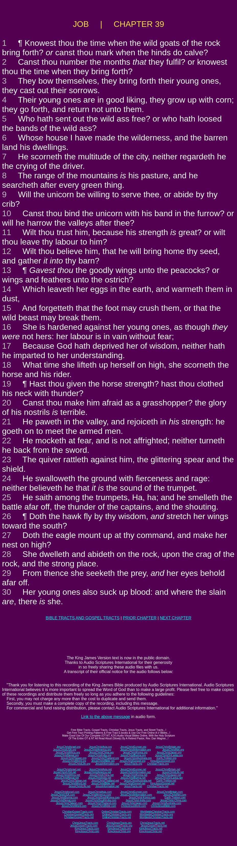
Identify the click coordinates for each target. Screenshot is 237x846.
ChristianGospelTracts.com (77, 811)
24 (6, 478)
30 (6, 592)
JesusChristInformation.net (135, 772)
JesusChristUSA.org (64, 749)
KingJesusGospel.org (162, 761)
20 (6, 402)
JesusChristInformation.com (136, 794)
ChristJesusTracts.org (119, 822)
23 (6, 459)
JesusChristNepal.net (66, 777)
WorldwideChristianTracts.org (156, 814)
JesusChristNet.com (174, 794)
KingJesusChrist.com (87, 831)
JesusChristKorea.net (135, 775)
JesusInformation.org (107, 763)
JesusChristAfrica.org (68, 752)
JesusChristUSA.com (63, 794)
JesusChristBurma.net (132, 777)
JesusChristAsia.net (100, 769)
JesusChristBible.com (104, 806)
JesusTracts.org (133, 763)
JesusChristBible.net (103, 783)
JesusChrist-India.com (138, 800)
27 (6, 535)
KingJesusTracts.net (150, 828)
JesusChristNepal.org (66, 755)
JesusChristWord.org (74, 761)
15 (6, 308)
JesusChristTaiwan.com (69, 803)
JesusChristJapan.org (169, 752)
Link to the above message (105, 717)
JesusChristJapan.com (134, 803)
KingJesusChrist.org (119, 831)
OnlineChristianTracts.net (116, 817)
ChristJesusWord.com (133, 806)
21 (6, 421)
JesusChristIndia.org (99, 755)
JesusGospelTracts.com (84, 825)
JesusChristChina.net (101, 775)
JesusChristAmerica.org (97, 749)
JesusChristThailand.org (105, 758)
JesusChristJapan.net (168, 775)
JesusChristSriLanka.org (169, 755)
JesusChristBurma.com (64, 797)
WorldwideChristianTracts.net (156, 817)
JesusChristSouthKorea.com (103, 797)
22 (6, 440)
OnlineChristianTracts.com (116, 811)
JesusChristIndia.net (99, 777)
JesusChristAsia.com (100, 791)
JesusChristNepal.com (63, 800)
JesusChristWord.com (74, 806)
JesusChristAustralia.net (138, 780)
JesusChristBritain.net (167, 769)
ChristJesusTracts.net (152, 822)
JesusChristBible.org (103, 761)
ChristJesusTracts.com (85, 822)
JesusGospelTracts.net (154, 825)
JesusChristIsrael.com (66, 791)
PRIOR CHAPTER (139, 618)
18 (6, 364)
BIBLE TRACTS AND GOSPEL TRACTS (83, 618)
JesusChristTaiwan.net (73, 780)
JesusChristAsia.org (100, 746)
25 (6, 497)
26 (6, 516)
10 (6, 213)
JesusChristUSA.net (64, 772)
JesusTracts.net (133, 786)
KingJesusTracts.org (119, 828)
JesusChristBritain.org (167, 746)
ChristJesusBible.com (163, 806)
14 (6, 289)
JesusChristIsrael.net (69, 769)
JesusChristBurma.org (133, 755)
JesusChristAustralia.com (166, 803)
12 (6, 251)
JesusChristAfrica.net (68, 775)
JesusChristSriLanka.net (169, 777)
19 (6, 383)
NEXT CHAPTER (175, 618)
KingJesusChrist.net (150, 831)
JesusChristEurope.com (133, 791)
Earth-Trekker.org (166, 758)
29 (6, 573)
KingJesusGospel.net (162, 783)
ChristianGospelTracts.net (79, 817)
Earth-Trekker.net (166, 780)
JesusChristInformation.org (135, 749)
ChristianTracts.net (157, 786)
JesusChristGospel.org (132, 761)
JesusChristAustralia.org (138, 758)
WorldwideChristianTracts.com (157, 811)
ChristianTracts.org (158, 763)
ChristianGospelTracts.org (79, 814)
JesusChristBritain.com (170, 791)
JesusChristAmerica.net (97, 772)
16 (6, 327)
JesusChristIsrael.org (69, 746)
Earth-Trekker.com (175, 797)
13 (6, 270)
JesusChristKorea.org (135, 752)
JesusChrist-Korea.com (142, 797)
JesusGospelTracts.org (119, 825)
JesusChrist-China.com (173, 800)
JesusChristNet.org (173, 749)
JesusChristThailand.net (105, 780)
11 (6, 232)
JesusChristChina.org (101, 752)
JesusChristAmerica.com (97, 794)
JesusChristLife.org (79, 763)
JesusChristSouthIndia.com (100, 800)
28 (6, 554)
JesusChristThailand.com (102, 803)
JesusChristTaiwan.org (73, 758)
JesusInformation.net (107, 786)
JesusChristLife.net (173, 772)
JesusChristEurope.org (133, 746)
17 (6, 345)
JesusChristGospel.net (132, 783)
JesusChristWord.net (74, 783)
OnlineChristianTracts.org (116, 814)
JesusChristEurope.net (133, 769)
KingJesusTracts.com (87, 828)
